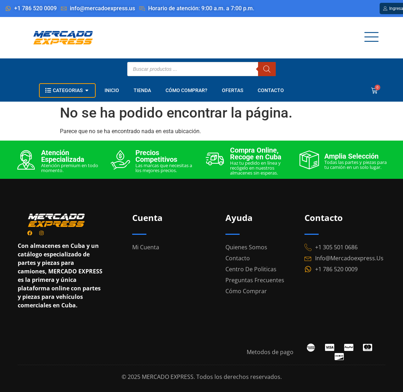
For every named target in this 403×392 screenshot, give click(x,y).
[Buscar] (267, 69)
